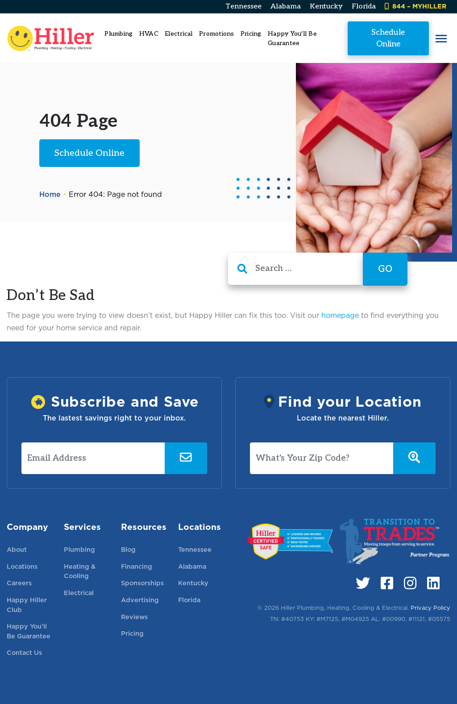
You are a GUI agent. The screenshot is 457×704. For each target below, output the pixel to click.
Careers (19, 583)
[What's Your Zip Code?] (322, 458)
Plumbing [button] (118, 33)
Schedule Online (388, 37)
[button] (441, 38)
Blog (128, 549)
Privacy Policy (430, 607)
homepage (340, 315)
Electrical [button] (179, 33)
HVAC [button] (148, 33)
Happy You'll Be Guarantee (292, 38)
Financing (136, 566)
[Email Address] (93, 458)
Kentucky (326, 6)
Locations (22, 566)
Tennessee (243, 6)
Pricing (251, 33)
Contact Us (24, 652)
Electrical (79, 592)
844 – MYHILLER (415, 6)
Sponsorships (142, 583)
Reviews (134, 617)
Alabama (285, 6)
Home (50, 194)
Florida (364, 6)
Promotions (216, 33)
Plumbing (79, 549)
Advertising (140, 600)
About (17, 549)
